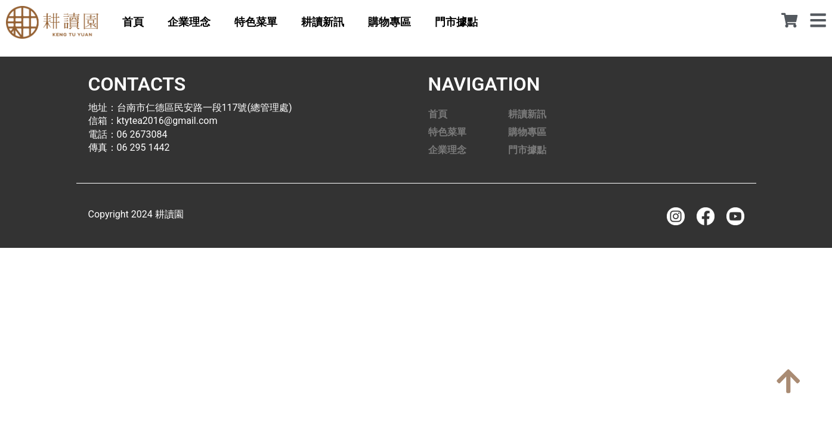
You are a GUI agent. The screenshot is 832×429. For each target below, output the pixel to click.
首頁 (133, 21)
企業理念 (189, 21)
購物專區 (389, 21)
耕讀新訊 (322, 21)
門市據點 (456, 21)
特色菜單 (255, 21)
